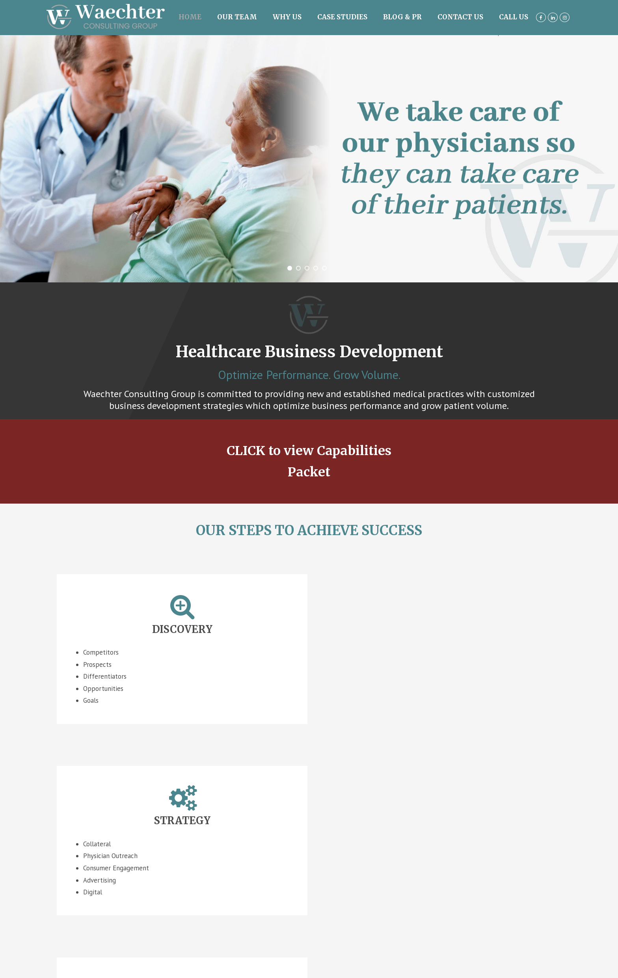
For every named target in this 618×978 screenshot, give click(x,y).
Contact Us (460, 17)
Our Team (237, 17)
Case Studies (342, 17)
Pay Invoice (307, 921)
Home (190, 17)
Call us (513, 17)
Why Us (287, 17)
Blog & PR (402, 17)
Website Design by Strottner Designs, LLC (309, 902)
